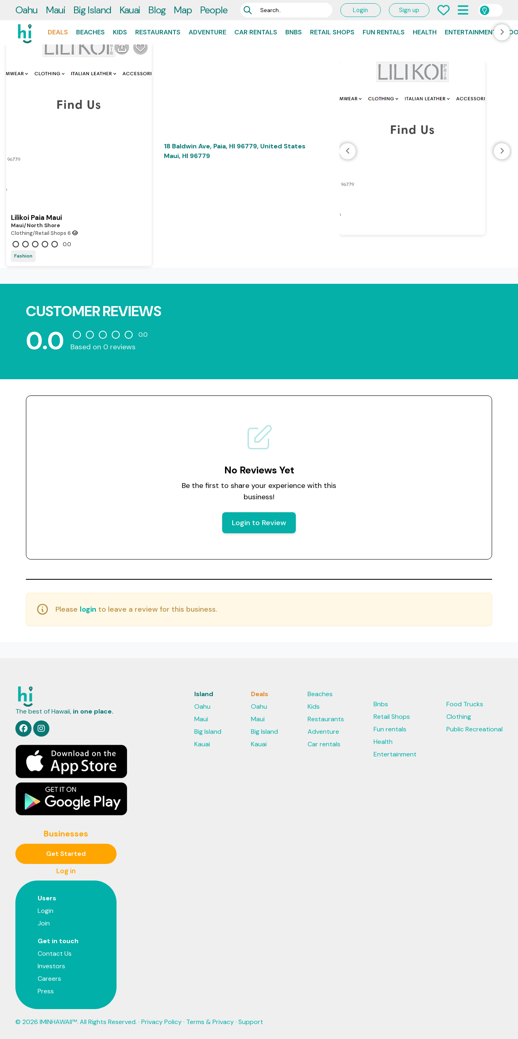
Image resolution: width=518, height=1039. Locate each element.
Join (44, 923)
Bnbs (293, 32)
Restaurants (157, 32)
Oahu (26, 10)
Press (46, 991)
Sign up (409, 10)
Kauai (129, 10)
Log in (66, 870)
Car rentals (255, 32)
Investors (51, 966)
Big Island (92, 10)
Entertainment (471, 32)
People (213, 10)
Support (250, 1022)
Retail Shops (332, 32)
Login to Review (259, 523)
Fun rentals (384, 32)
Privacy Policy (161, 1022)
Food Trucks (464, 704)
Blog (157, 10)
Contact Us (55, 953)
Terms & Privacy (210, 1022)
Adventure (207, 32)
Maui (55, 10)
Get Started (66, 853)
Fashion (23, 256)
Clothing (458, 716)
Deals (58, 32)
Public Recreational (474, 729)
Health (425, 32)
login (88, 609)
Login (360, 10)
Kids (120, 32)
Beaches (90, 32)
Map (183, 10)
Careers (49, 978)
